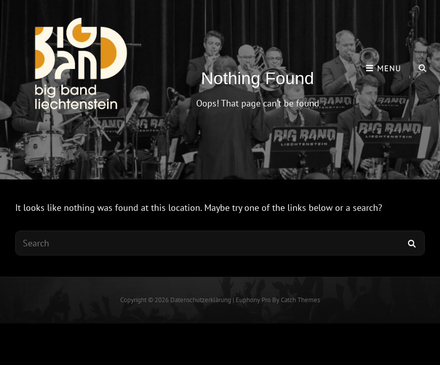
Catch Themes (300, 300)
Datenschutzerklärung (200, 300)
